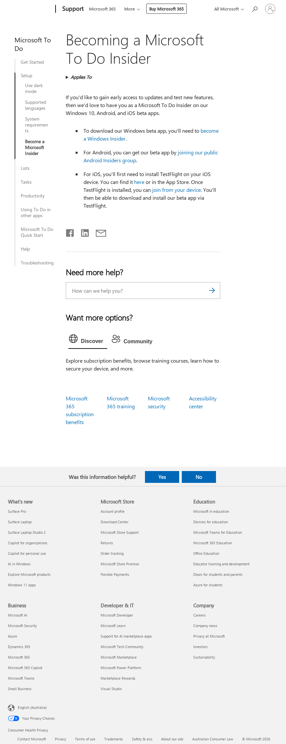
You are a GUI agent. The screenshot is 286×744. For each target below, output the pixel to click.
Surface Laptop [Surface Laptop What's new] (20, 521)
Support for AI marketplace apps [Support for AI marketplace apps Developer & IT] (126, 636)
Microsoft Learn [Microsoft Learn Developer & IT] (113, 625)
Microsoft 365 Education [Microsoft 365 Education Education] (212, 542)
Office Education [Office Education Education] (206, 553)
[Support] (72, 9)
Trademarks (113, 738)
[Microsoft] (30, 9)
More (129, 8)
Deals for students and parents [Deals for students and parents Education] (218, 574)
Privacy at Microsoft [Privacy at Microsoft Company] (209, 636)
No (199, 477)
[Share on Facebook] (70, 231)
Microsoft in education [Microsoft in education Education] (211, 511)
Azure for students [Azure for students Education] (208, 584)
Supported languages (35, 105)
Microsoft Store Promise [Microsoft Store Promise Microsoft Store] (120, 563)
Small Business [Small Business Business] (20, 688)
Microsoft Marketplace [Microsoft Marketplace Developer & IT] (119, 657)
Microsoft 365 (102, 8)
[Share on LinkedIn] (82, 231)
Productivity (33, 196)
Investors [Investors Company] (200, 646)
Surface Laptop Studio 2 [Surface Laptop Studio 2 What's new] (27, 532)
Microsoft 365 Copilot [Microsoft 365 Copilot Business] (25, 667)
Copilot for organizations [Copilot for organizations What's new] (27, 542)
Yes (162, 477)
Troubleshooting (37, 263)
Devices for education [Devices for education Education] (210, 521)
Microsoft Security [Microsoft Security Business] (22, 625)
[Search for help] (254, 8)
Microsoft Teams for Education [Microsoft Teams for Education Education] (217, 532)
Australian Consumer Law (212, 738)
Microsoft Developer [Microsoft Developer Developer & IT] (117, 615)
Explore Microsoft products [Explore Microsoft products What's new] (29, 574)
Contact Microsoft (31, 738)
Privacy (60, 738)
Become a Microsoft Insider (34, 147)
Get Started (32, 62)
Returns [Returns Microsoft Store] (107, 542)
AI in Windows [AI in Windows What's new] (19, 563)
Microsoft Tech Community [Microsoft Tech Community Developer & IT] (122, 646)
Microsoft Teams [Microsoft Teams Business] (21, 678)
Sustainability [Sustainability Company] (204, 657)
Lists (25, 168)
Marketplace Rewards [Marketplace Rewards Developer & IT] (118, 678)
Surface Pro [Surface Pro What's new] (17, 511)
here (140, 181)
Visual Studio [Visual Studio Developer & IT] (111, 688)
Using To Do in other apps (36, 212)
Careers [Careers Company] (199, 615)
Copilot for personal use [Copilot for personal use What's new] (27, 553)
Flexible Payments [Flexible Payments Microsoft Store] (115, 574)
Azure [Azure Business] (12, 636)
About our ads (172, 738)
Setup (26, 76)
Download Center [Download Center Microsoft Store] (115, 521)
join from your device (176, 189)
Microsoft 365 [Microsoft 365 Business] (19, 657)
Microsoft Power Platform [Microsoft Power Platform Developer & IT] (121, 667)
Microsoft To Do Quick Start (37, 232)
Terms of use (85, 738)
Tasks (26, 182)
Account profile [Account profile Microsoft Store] (113, 511)
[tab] (87, 340)
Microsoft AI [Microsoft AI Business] (17, 615)
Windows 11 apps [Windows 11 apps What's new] (22, 584)
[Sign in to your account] (270, 9)
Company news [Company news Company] (205, 625)
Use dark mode (34, 88)
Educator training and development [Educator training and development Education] (221, 563)
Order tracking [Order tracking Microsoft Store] (112, 553)
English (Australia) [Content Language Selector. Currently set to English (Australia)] (32, 707)
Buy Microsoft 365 (166, 8)
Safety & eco (142, 738)
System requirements (36, 125)
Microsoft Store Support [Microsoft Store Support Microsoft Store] (120, 532)
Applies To (81, 77)
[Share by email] (98, 231)
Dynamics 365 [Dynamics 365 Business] (19, 646)
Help (25, 249)
